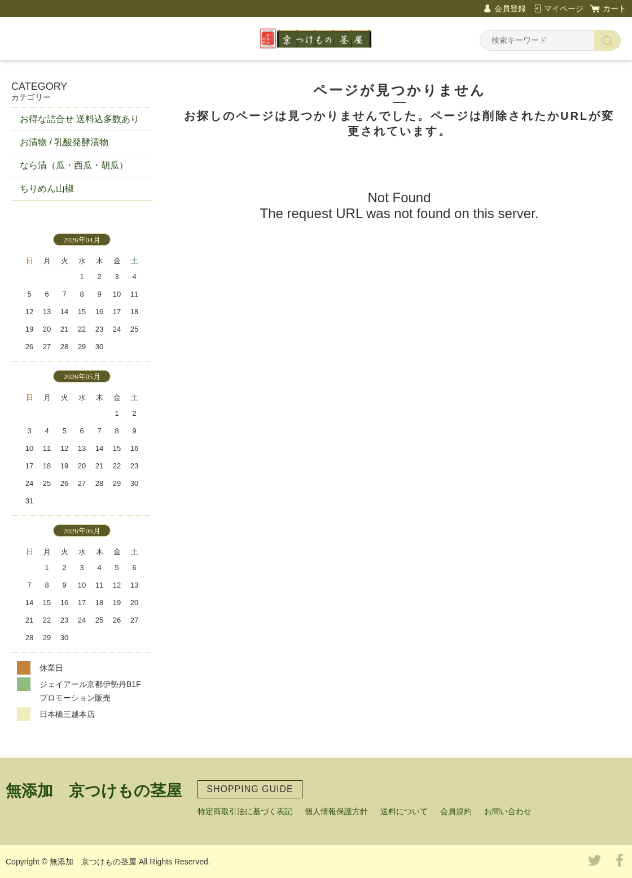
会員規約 (456, 811)
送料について (404, 811)
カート (614, 8)
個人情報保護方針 (336, 811)
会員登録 (510, 8)
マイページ (563, 8)
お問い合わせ (508, 811)
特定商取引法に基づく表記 (245, 811)
